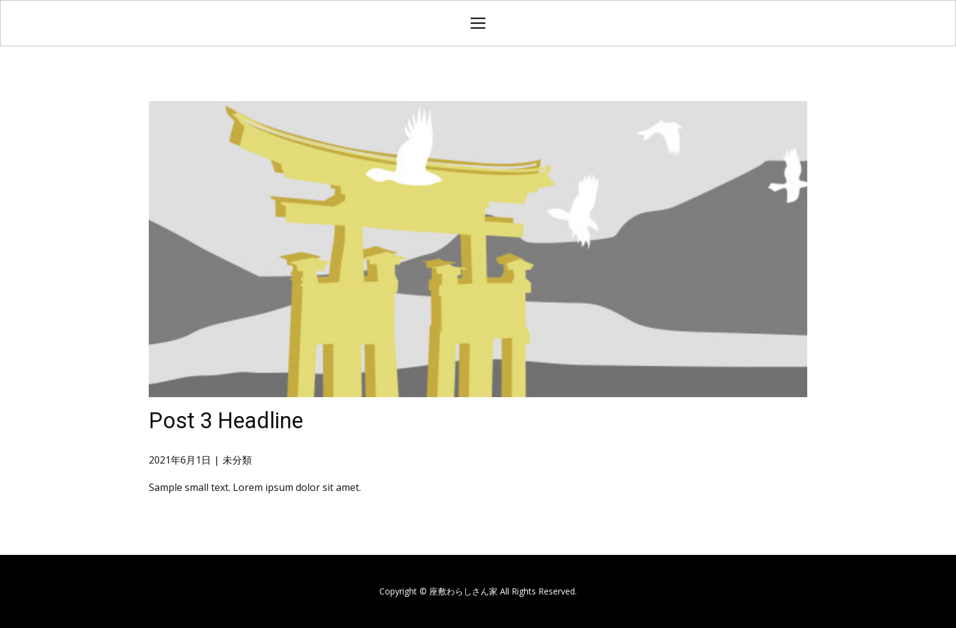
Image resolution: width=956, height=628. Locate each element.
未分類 (237, 460)
